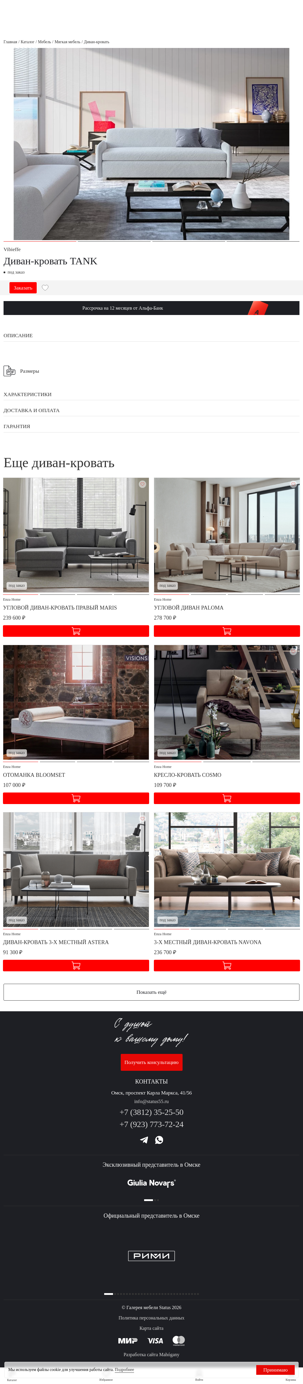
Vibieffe (12, 249)
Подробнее (124, 1369)
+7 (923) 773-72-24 (151, 1121)
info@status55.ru (151, 1099)
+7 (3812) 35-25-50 (151, 1109)
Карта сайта (152, 1328)
